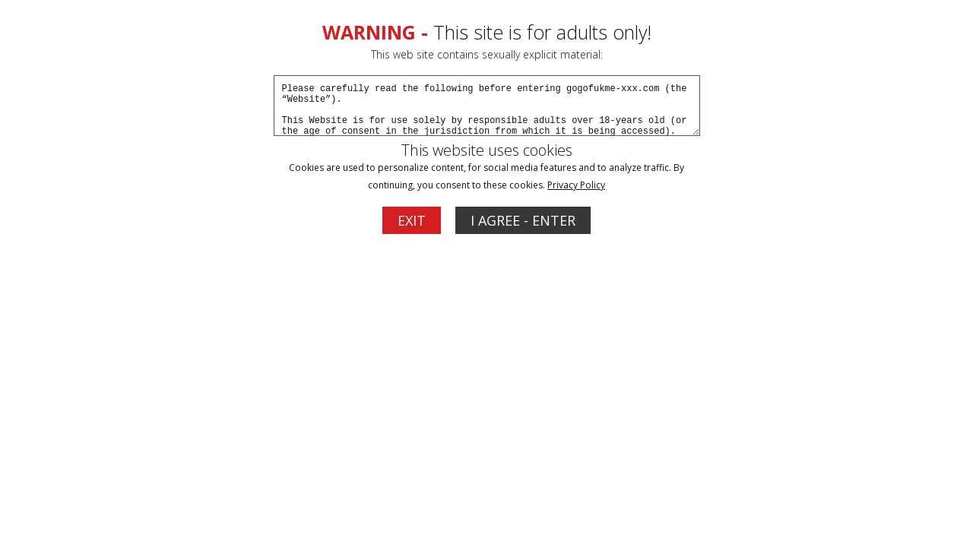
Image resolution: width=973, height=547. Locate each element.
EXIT (412, 220)
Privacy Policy (576, 185)
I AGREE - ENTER (523, 220)
